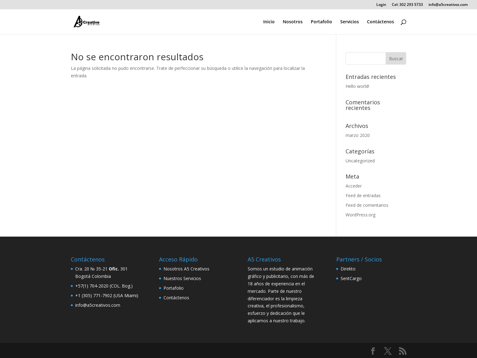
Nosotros (293, 22)
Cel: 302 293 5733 (407, 5)
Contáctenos (380, 22)
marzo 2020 (358, 135)
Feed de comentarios (367, 205)
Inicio (269, 22)
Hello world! (357, 86)
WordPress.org (360, 215)
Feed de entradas (363, 195)
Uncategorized (360, 161)
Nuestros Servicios (182, 278)
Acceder (354, 186)
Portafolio (321, 22)
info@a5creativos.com (448, 5)
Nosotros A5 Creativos (186, 269)
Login (381, 5)
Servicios (349, 22)
